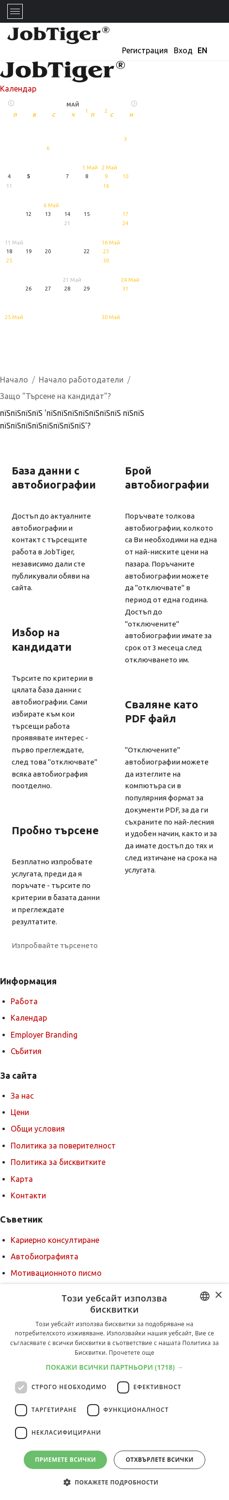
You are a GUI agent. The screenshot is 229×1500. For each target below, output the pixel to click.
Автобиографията (44, 1256)
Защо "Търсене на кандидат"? (55, 396)
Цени (20, 1112)
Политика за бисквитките (58, 1162)
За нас (22, 1095)
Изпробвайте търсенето (55, 945)
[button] (114, 1367)
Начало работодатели (81, 379)
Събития (26, 1051)
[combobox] (205, 1296)
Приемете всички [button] (65, 1459)
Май (72, 104)
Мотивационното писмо (56, 1273)
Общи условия (38, 1128)
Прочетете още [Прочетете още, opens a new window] (131, 1352)
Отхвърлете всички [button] (159, 1459)
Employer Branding (44, 1034)
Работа (24, 1001)
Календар (18, 88)
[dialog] (114, 1392)
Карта (22, 1179)
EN (202, 50)
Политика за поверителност (63, 1145)
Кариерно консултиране (55, 1240)
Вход (183, 50)
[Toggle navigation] (15, 11)
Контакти (28, 1195)
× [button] (218, 1295)
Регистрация (145, 50)
